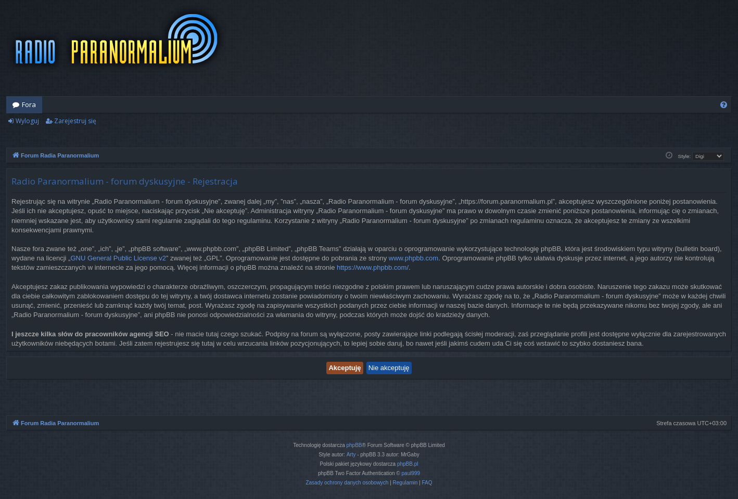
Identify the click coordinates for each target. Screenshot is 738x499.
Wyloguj (27, 120)
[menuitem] (724, 104)
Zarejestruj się (75, 120)
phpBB (354, 445)
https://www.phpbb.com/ (373, 267)
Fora (29, 104)
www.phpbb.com (413, 258)
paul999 (411, 473)
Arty (351, 454)
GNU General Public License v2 (118, 258)
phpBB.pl (407, 464)
